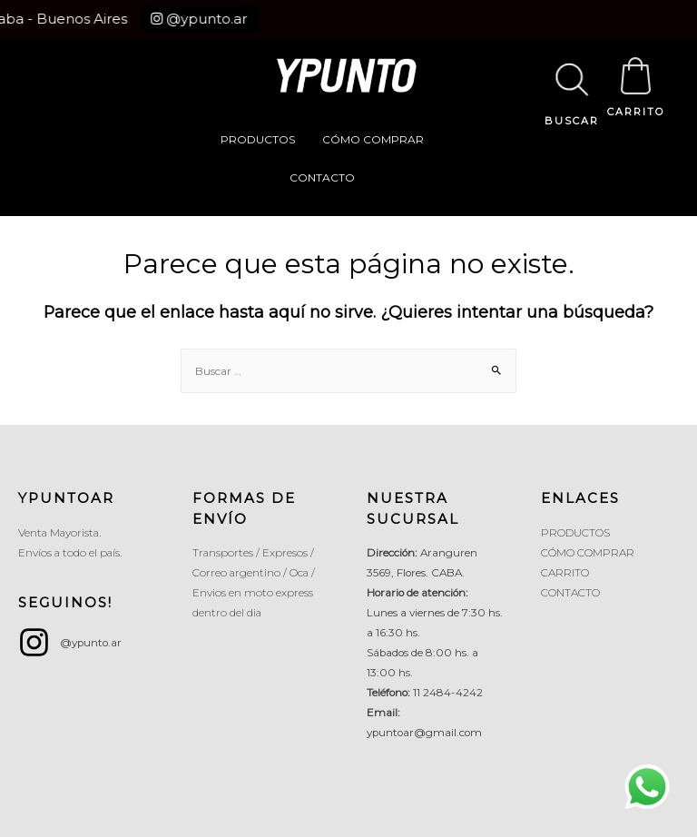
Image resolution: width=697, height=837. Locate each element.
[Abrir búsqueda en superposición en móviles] (571, 60)
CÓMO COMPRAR (373, 139)
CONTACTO (322, 177)
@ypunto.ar (188, 18)
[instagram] (70, 642)
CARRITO (635, 111)
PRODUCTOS (258, 139)
